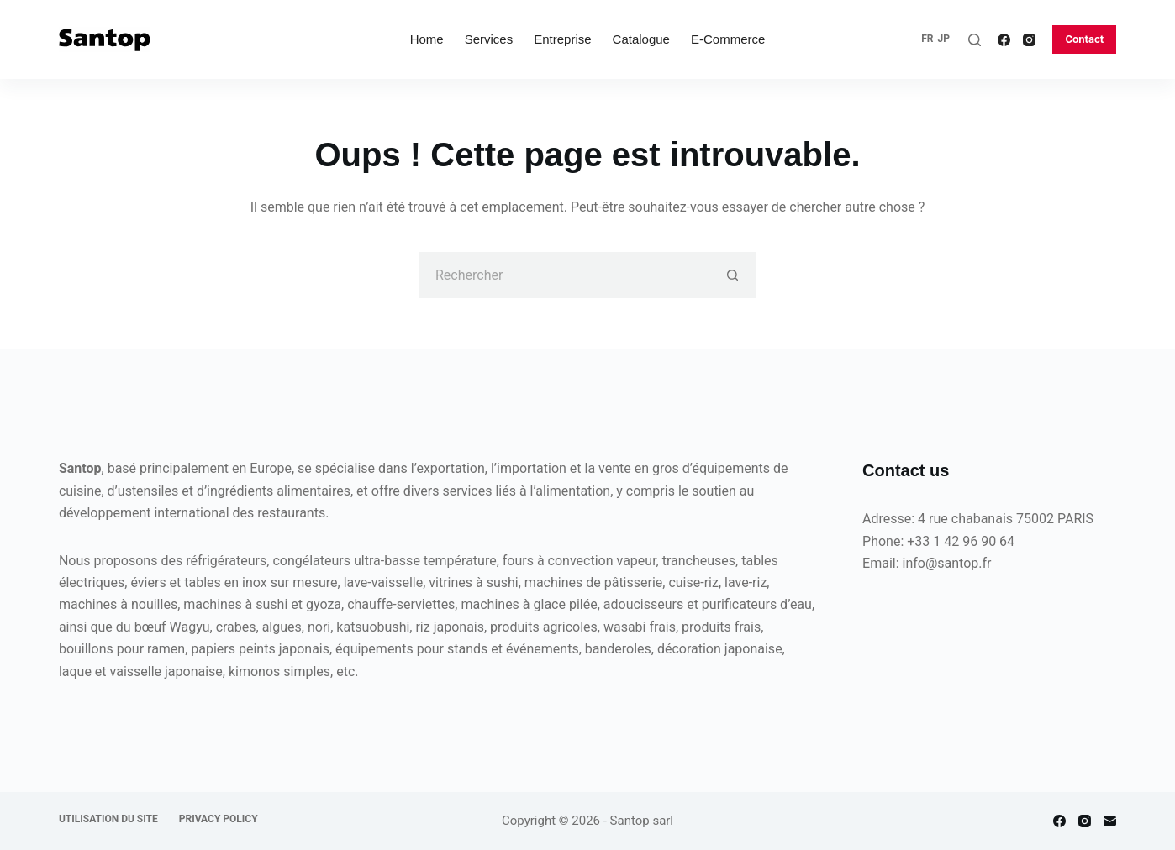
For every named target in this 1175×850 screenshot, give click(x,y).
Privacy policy (218, 819)
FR (927, 39)
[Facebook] (1004, 40)
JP (943, 39)
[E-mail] (1110, 821)
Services (489, 39)
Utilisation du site (108, 819)
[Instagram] (1029, 40)
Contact (1084, 39)
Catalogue (641, 39)
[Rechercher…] (564, 275)
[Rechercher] (974, 40)
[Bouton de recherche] (732, 275)
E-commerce (728, 39)
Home (427, 39)
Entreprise (562, 39)
